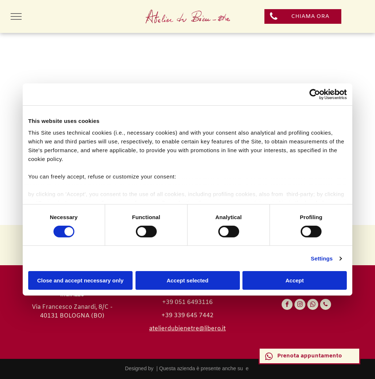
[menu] (16, 16)
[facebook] (287, 305)
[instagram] (299, 305)
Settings (322, 258)
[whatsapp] (312, 305)
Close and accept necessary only (80, 280)
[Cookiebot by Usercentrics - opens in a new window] (315, 94)
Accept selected (187, 280)
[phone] (325, 305)
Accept (294, 280)
